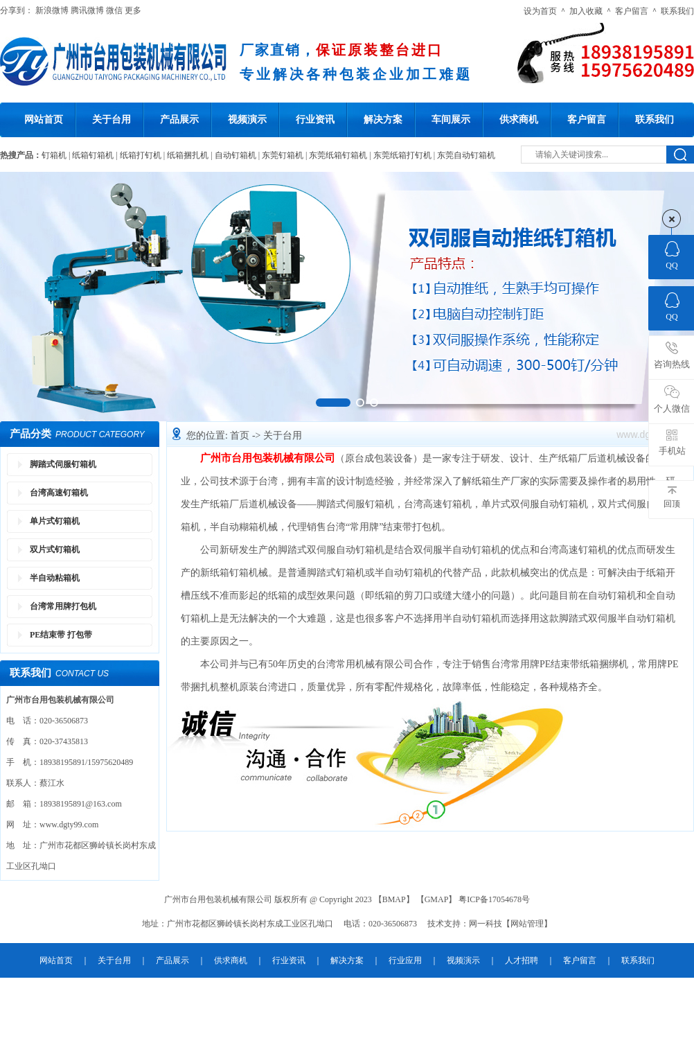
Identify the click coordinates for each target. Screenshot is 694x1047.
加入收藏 (586, 11)
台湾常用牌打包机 (63, 606)
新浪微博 (52, 10)
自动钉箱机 (235, 155)
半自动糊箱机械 (244, 527)
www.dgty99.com (68, 824)
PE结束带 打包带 (61, 635)
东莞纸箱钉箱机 (338, 155)
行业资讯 (315, 119)
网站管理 (527, 924)
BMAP (394, 899)
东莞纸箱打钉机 (402, 155)
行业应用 (405, 960)
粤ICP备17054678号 (494, 899)
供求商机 (518, 119)
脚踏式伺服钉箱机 (63, 464)
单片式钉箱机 (55, 521)
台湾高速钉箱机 (59, 493)
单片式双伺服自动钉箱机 (534, 504)
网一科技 (485, 924)
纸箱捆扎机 (187, 155)
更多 (133, 10)
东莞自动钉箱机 (466, 155)
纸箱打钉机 (140, 155)
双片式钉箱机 (55, 549)
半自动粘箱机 (55, 578)
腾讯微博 (87, 10)
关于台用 (111, 119)
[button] (333, 402)
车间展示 (450, 119)
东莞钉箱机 (282, 155)
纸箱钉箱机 (93, 155)
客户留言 (631, 11)
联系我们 (677, 11)
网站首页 (43, 119)
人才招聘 (521, 960)
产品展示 (179, 119)
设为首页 (540, 11)
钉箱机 (54, 155)
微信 (114, 10)
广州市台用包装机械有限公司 (267, 458)
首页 (241, 435)
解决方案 (383, 119)
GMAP (437, 899)
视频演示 (247, 119)
